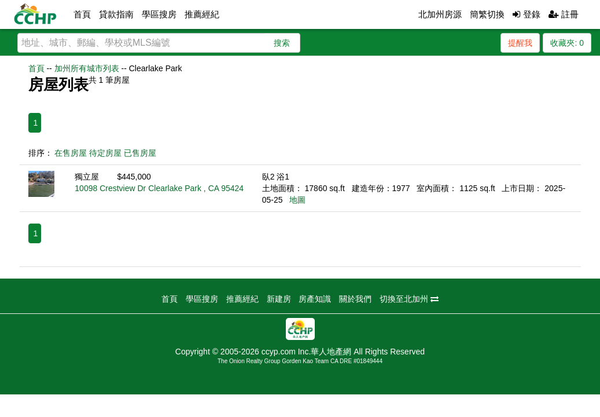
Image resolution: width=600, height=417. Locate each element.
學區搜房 (159, 14)
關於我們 (355, 298)
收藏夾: (567, 42)
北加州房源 (440, 14)
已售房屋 (140, 153)
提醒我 (520, 42)
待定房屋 (105, 153)
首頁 (82, 14)
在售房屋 (70, 153)
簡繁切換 (487, 14)
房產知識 (315, 298)
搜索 (282, 42)
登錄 (526, 14)
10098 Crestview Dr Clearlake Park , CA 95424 (159, 188)
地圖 (297, 199)
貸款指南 (116, 14)
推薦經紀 (202, 14)
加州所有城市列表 (86, 68)
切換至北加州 (409, 298)
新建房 (279, 298)
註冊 (564, 14)
